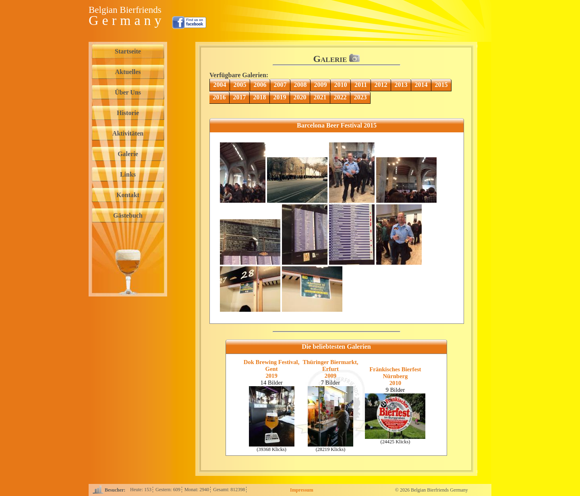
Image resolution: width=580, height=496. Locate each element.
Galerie (128, 153)
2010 (340, 84)
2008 (300, 84)
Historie (128, 112)
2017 (239, 97)
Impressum (301, 490)
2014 (421, 84)
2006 (260, 84)
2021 (320, 97)
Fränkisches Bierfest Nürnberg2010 (395, 376)
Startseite (128, 51)
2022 (340, 97)
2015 (441, 84)
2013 (401, 84)
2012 (381, 84)
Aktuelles (128, 71)
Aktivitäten (127, 133)
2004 (219, 84)
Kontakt (127, 194)
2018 (259, 97)
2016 (219, 97)
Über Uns (128, 92)
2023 (360, 97)
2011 (360, 84)
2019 (279, 97)
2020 (300, 97)
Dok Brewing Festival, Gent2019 (272, 369)
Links (128, 174)
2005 (240, 84)
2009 (320, 84)
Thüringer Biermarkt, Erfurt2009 (330, 369)
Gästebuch (128, 215)
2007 (280, 84)
